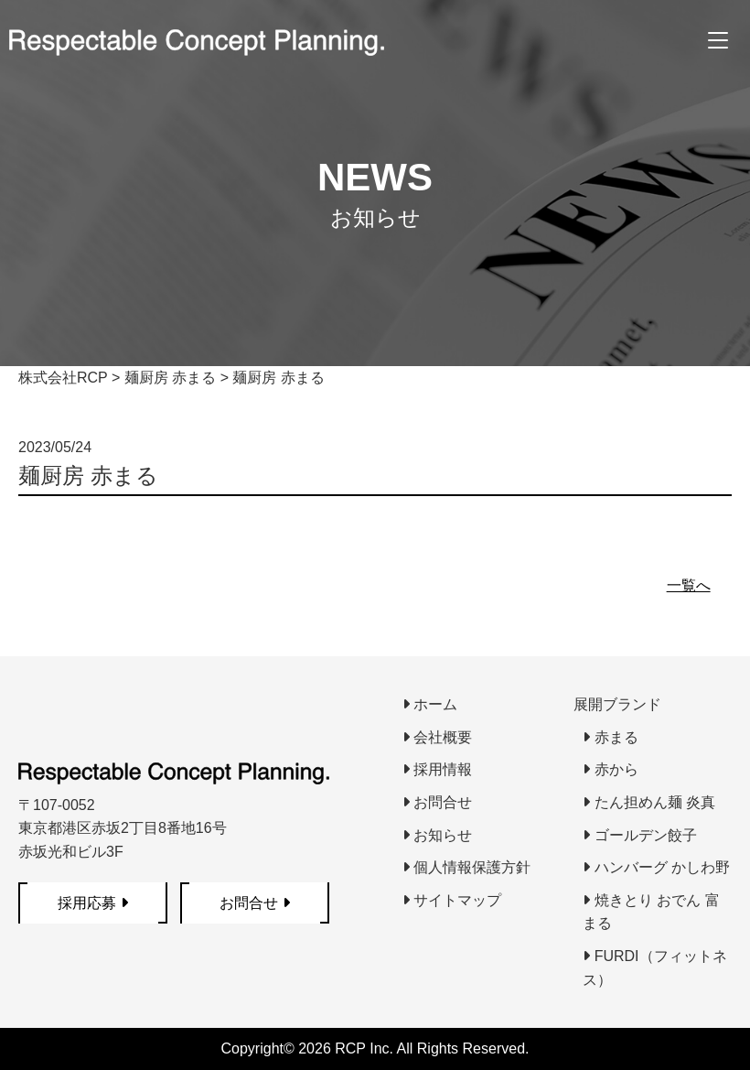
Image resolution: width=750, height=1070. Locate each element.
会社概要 (437, 737)
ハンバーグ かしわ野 (656, 867)
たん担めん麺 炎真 (649, 802)
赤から (610, 769)
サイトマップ (451, 900)
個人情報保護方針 (466, 867)
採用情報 (437, 769)
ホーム (429, 704)
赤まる (610, 737)
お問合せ (437, 802)
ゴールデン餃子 (639, 835)
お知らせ (437, 835)
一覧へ (689, 585)
